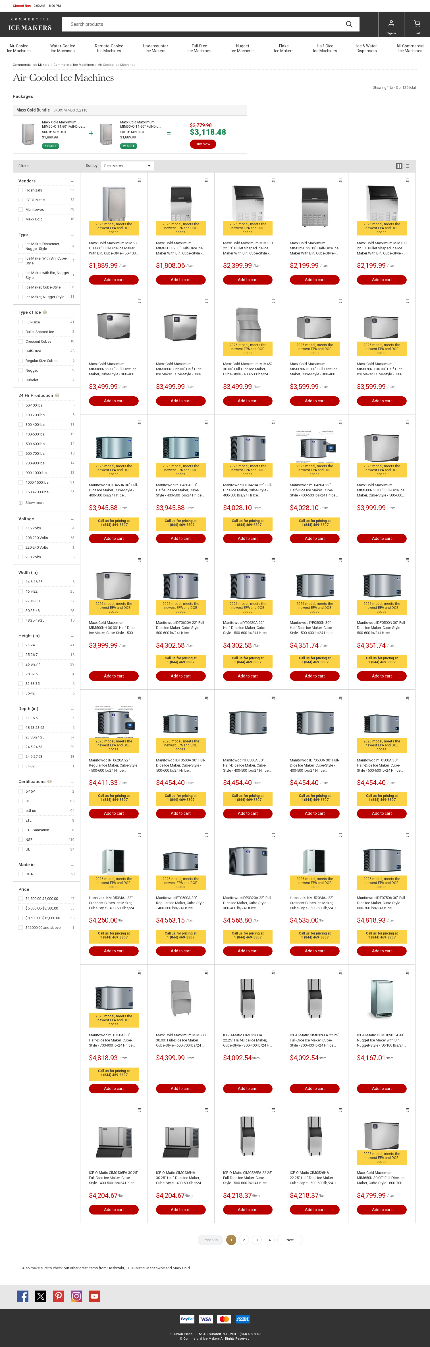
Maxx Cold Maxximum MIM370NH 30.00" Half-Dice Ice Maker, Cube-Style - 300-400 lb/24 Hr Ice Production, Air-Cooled (379, 369)
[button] (37, 6)
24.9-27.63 (34, 756)
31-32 (30, 766)
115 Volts (33, 528)
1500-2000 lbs (37, 492)
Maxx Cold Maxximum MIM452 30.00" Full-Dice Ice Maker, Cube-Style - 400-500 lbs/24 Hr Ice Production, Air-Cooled (248, 369)
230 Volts (33, 557)
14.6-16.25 (34, 582)
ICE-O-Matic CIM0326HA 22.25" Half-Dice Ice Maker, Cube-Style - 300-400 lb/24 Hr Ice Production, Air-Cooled (247, 1040)
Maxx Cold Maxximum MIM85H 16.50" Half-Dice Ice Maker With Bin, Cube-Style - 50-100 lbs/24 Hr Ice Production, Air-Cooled (179, 248)
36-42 (30, 693)
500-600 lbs (35, 444)
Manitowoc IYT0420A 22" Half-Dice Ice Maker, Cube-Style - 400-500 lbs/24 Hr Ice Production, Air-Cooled (312, 490)
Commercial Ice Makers (31, 65)
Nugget (32, 370)
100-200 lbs (35, 415)
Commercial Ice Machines (73, 65)
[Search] (211, 24)
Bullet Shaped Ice (40, 332)
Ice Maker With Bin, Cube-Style (46, 260)
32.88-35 (33, 683)
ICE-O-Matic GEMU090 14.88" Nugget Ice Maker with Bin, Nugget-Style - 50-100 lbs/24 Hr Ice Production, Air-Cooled (380, 1040)
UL (28, 849)
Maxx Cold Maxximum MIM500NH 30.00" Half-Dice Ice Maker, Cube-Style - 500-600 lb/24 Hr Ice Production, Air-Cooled (111, 627)
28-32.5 (32, 674)
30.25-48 (33, 611)
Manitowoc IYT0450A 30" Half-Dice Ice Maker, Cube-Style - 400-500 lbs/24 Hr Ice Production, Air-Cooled (179, 490)
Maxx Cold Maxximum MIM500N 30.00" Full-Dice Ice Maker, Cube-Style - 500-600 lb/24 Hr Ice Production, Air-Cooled (380, 490)
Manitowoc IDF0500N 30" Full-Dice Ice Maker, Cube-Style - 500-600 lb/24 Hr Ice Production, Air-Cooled (381, 627)
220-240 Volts (37, 547)
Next (290, 1240)
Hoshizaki (34, 190)
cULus (31, 811)
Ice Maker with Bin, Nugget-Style (48, 275)
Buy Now (203, 144)
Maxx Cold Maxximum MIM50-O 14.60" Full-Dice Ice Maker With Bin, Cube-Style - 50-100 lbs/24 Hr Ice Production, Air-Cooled (113, 248)
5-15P (30, 791)
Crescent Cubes (38, 341)
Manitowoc (35, 209)
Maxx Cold (34, 219)
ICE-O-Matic (35, 200)
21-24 (30, 645)
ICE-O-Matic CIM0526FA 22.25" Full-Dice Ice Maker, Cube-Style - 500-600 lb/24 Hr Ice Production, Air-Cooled (248, 1178)
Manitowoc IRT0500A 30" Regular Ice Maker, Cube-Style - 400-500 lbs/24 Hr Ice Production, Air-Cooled (180, 903)
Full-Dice (33, 322)
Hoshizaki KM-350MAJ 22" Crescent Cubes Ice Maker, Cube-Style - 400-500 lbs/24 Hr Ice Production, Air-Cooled (113, 903)
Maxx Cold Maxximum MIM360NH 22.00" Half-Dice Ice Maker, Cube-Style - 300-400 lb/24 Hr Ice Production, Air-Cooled (179, 369)
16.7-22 (32, 591)
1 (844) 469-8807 (114, 525)
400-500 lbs (35, 434)
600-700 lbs (35, 453)
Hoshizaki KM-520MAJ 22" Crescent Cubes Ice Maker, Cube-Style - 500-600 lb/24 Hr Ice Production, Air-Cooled (313, 903)
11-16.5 (32, 718)
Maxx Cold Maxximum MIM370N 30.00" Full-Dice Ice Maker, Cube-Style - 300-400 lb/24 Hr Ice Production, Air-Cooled (313, 369)
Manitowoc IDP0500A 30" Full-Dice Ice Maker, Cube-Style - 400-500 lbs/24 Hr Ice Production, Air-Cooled (314, 765)
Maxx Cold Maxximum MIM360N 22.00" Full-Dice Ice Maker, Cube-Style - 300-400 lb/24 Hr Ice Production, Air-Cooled (112, 369)
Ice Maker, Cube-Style (43, 287)
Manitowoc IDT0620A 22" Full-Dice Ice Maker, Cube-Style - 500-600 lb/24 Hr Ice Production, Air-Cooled (180, 627)
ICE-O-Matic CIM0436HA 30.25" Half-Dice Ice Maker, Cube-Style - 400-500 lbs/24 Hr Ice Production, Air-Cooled (180, 1178)
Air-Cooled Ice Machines (116, 65)
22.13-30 (33, 601)
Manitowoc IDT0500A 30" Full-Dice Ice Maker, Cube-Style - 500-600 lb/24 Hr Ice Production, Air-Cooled (180, 765)
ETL (29, 820)
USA (29, 874)
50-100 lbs (34, 405)
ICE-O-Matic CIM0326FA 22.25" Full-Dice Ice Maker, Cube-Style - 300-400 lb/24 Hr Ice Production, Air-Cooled (314, 1040)
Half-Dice (33, 351)
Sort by (91, 165)
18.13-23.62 (35, 727)
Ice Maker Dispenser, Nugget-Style (43, 246)
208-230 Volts (37, 538)
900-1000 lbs (36, 473)
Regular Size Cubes (41, 361)
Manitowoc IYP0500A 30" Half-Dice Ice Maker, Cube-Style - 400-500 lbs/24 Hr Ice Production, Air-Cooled (246, 765)
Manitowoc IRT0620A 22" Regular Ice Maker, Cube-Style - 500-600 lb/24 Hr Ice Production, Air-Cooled (113, 765)
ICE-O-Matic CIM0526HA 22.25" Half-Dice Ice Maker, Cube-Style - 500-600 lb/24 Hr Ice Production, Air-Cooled (313, 1178)
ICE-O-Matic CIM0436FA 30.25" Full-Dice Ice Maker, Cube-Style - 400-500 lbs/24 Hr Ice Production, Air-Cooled (113, 1178)
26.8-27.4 (33, 664)
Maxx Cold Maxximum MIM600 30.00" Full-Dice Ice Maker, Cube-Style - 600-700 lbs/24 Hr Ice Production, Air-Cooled (180, 1040)
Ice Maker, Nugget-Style (45, 297)
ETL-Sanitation (37, 830)
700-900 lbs (35, 463)
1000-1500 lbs (37, 482)
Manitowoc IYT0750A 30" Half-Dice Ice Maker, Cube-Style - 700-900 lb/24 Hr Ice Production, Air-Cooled (110, 1040)
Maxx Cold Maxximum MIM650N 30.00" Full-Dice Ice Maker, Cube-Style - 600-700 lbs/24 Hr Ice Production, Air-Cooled (380, 1178)
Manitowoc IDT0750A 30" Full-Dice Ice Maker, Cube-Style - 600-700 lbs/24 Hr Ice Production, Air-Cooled (381, 903)
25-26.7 (32, 655)
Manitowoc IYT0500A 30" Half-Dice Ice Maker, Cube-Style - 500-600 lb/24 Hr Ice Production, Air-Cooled (378, 765)
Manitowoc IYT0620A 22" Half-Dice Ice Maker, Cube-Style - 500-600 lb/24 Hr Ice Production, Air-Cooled (245, 627)
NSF (29, 839)
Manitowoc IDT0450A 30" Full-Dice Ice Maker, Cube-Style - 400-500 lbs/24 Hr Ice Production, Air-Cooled (113, 490)
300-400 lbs (35, 424)
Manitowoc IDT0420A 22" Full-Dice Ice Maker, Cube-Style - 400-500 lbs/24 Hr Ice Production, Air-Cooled (247, 490)
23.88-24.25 (35, 737)
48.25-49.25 (35, 620)
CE (28, 801)
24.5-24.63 (34, 747)
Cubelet (32, 380)
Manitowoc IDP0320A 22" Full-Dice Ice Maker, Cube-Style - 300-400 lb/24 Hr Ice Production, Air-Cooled (247, 903)
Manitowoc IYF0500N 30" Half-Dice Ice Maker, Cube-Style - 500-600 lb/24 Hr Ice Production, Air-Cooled (311, 627)
